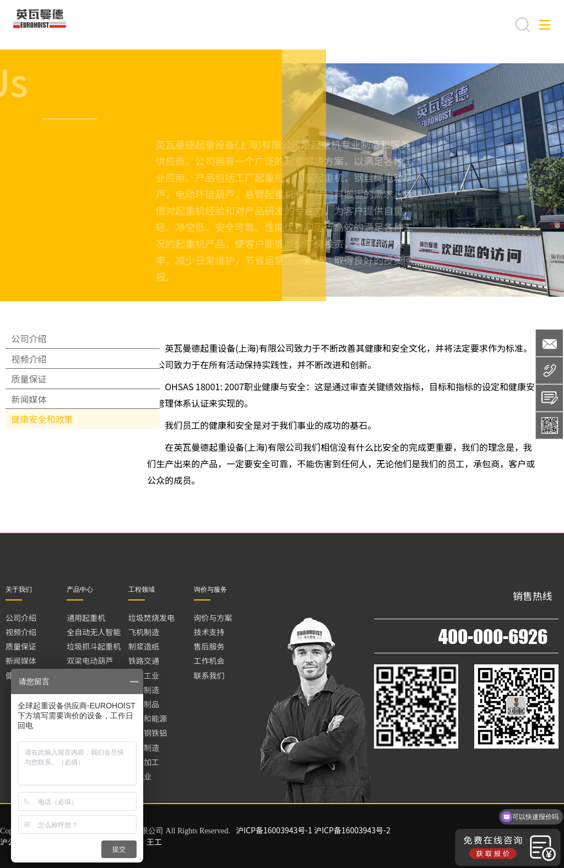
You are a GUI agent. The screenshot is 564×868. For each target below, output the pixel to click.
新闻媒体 (34, 453)
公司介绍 (34, 346)
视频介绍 (34, 382)
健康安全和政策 (47, 489)
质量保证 (34, 417)
